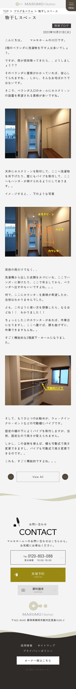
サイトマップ (46, 645)
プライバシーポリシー (38, 651)
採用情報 (27, 645)
